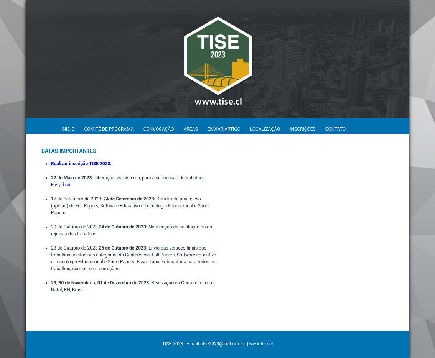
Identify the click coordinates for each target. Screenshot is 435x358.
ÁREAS (191, 129)
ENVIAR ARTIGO (224, 129)
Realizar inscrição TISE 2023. (81, 163)
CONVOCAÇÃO (158, 129)
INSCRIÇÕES (302, 129)
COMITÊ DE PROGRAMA (108, 129)
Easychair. (61, 184)
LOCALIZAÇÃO (265, 129)
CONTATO (335, 129)
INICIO (67, 129)
